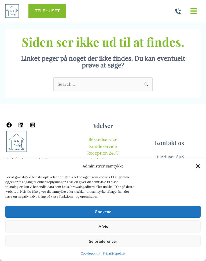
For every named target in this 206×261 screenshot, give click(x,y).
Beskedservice (103, 139)
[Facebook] (9, 125)
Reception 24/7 (103, 153)
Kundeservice (103, 146)
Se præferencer (103, 241)
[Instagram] (32, 125)
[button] (198, 166)
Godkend (103, 211)
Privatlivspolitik (114, 253)
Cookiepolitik (90, 253)
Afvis (103, 226)
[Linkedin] (21, 125)
